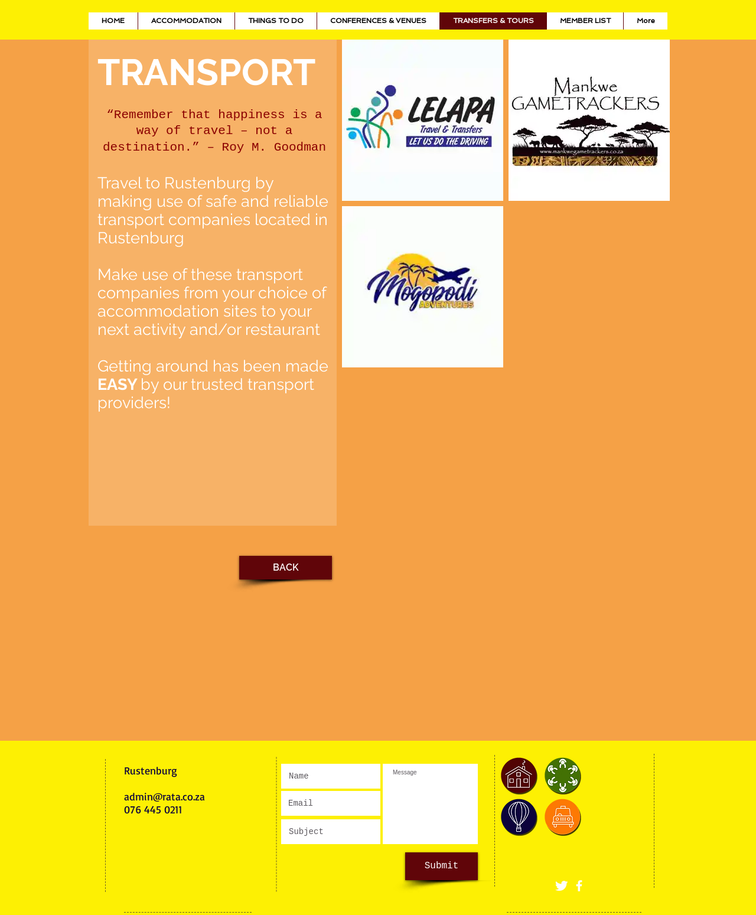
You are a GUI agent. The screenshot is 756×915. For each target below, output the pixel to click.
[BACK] (285, 567)
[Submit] (441, 866)
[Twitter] (561, 885)
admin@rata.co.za (164, 796)
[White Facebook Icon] (579, 885)
